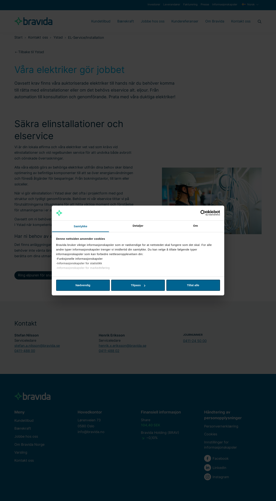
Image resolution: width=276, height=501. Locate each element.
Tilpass (138, 285)
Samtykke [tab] (80, 226)
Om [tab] (195, 225)
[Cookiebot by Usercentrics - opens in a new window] (203, 213)
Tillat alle (193, 285)
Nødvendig (83, 285)
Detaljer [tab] (138, 225)
